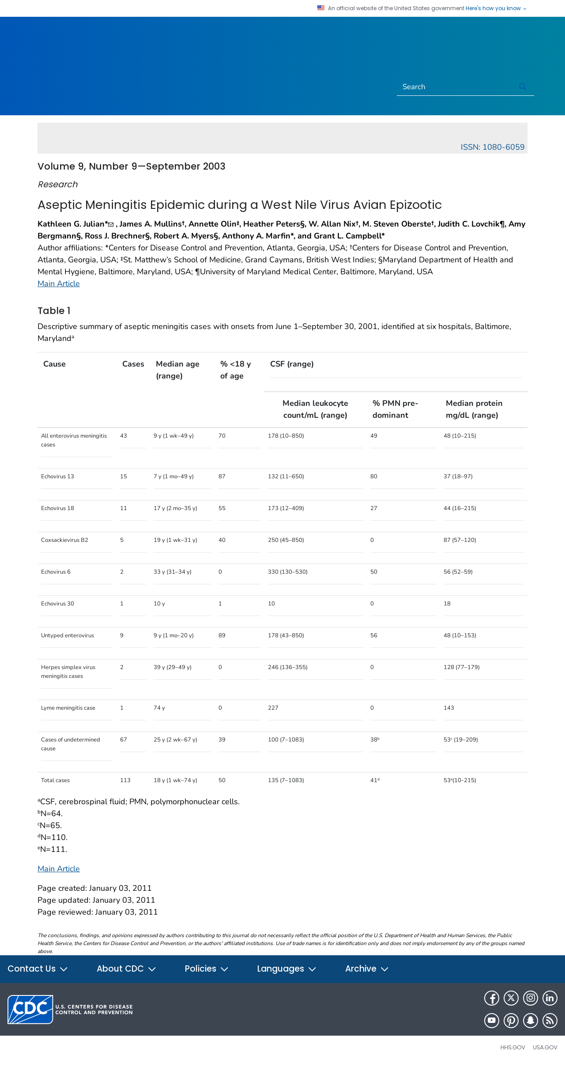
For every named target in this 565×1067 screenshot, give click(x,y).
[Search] (455, 87)
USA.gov (545, 1047)
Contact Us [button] (38, 969)
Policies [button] (207, 969)
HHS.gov (513, 1047)
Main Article (59, 283)
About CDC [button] (127, 969)
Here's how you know (496, 8)
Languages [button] (287, 969)
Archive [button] (367, 969)
